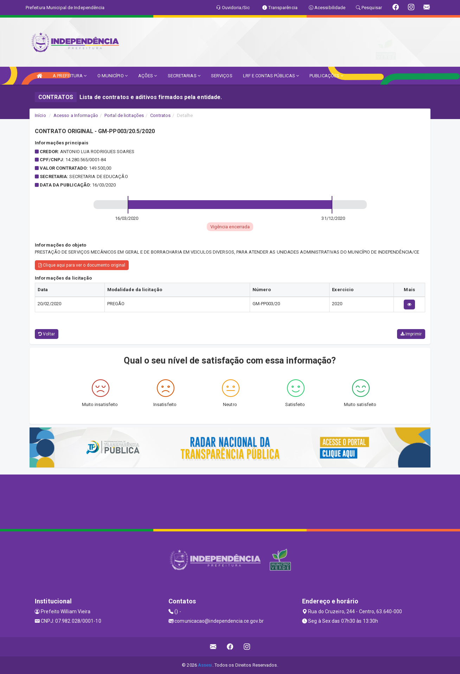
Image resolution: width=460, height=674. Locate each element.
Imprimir (411, 334)
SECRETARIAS (184, 75)
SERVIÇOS (221, 75)
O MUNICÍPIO (112, 75)
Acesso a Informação (75, 115)
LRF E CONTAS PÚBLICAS (271, 75)
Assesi (205, 665)
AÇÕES (147, 75)
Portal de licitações (124, 115)
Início (40, 115)
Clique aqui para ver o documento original (81, 265)
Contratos (160, 115)
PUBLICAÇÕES (326, 75)
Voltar (46, 334)
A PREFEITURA (70, 75)
